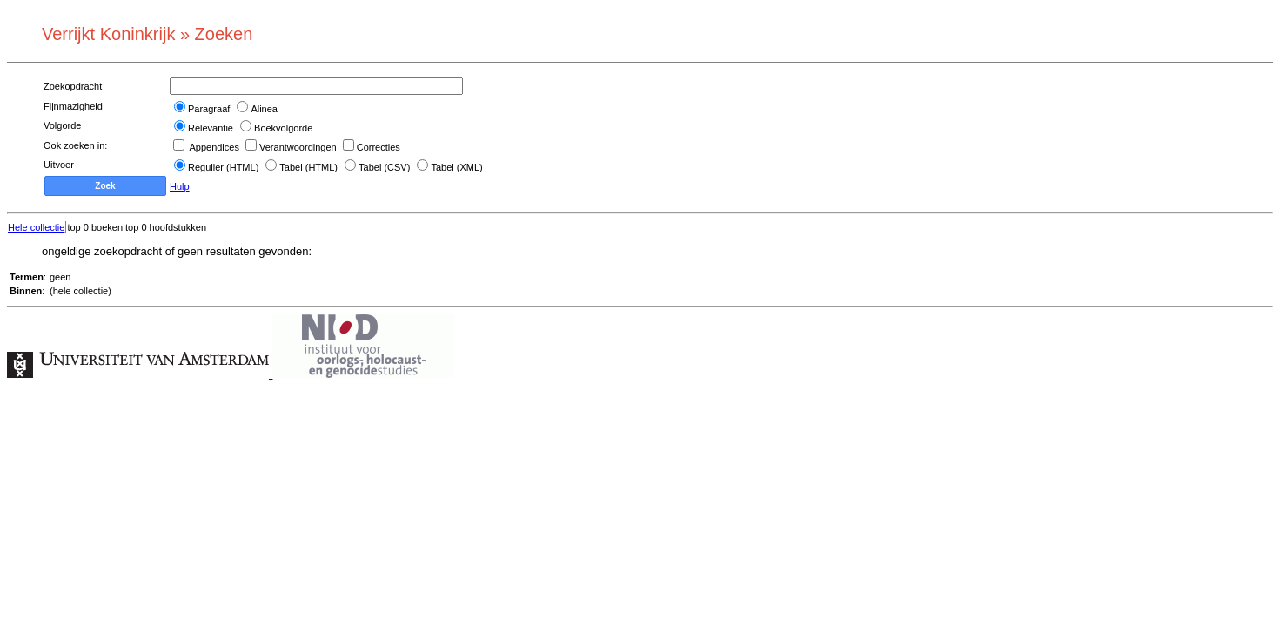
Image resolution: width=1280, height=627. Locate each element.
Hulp (180, 186)
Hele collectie (36, 227)
